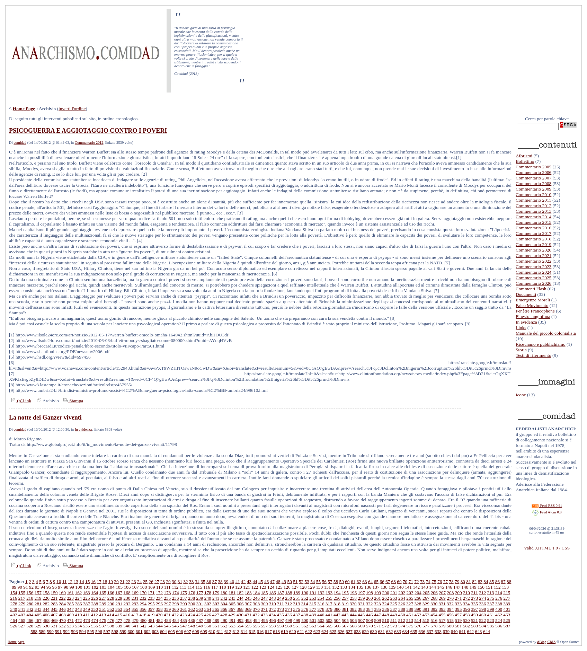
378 (321, 609)
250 (288, 598)
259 (361, 598)
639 (446, 631)
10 (58, 581)
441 (329, 614)
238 (191, 598)
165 (102, 592)
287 (86, 603)
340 (13, 609)
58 (335, 581)
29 (168, 581)
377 (312, 609)
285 (70, 603)
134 (351, 587)
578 (433, 625)
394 (450, 609)
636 (421, 631)
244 (240, 598)
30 (174, 581)
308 (256, 603)
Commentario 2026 (533, 283)
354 (126, 609)
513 (409, 620)
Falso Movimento (532, 305)
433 (264, 614)
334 (466, 603)
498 (288, 620)
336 (482, 603)
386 (385, 609)
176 (191, 592)
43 (249, 581)
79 (457, 581)
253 (312, 598)
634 (405, 631)
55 (318, 581)
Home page (16, 642)
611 (219, 631)
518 (450, 620)
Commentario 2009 (533, 189)
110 (159, 587)
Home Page (24, 108)
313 (296, 603)
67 (387, 581)
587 (506, 625)
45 (260, 581)
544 (159, 625)
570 (369, 625)
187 (280, 592)
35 (203, 581)
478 (127, 620)
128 (303, 587)
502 (321, 620)
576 (418, 625)
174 (175, 592)
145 (440, 587)
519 (458, 620)
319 (344, 603)
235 (167, 598)
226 (94, 598)
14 (81, 581)
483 (167, 620)
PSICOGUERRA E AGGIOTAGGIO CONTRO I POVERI (88, 130)
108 (143, 587)
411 (86, 614)
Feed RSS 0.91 (547, 506)
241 (215, 598)
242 (223, 598)
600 (130, 631)
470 (62, 620)
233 (151, 598)
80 (463, 581)
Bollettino (525, 161)
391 (426, 609)
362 (191, 609)
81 (468, 581)
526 (13, 625)
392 (433, 609)
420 (158, 614)
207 (442, 592)
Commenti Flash (531, 288)
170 (143, 592)
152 (497, 587)
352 (110, 609)
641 (462, 631)
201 (393, 592)
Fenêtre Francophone (535, 311)
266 (418, 598)
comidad (20, 142)
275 (490, 598)
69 (399, 581)
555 (247, 625)
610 (211, 631)
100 (78, 587)
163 (86, 592)
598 (115, 631)
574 (401, 625)
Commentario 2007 (533, 178)
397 (474, 609)
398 (482, 609)
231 (135, 598)
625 (332, 631)
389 (409, 609)
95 (48, 587)
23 (133, 581)
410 (78, 614)
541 (135, 625)
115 (199, 587)
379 (329, 609)
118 (222, 587)
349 (86, 609)
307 (248, 603)
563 (312, 625)
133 (343, 587)
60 (347, 581)
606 (179, 631)
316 (320, 603)
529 (38, 625)
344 (46, 609)
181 (232, 592)
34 (197, 581)
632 (389, 631)
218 (29, 598)
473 (86, 620)
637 (429, 631)
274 (482, 598)
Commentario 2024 (533, 272)
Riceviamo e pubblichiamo (541, 344)
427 (215, 614)
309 (264, 603)
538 (110, 625)
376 (304, 609)
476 (110, 620)
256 (336, 598)
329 (426, 603)
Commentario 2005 (533, 166)
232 (143, 598)
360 (175, 609)
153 (505, 587)
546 (175, 625)
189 (296, 592)
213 (490, 592)
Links (521, 327)
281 (38, 603)
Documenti (526, 294)
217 (21, 598)
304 (224, 603)
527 (21, 625)
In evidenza (83, 429)
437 (296, 614)
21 (122, 581)
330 (433, 603)
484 (175, 620)
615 (252, 631)
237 (183, 598)
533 (70, 625)
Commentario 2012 (89, 142)
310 (272, 603)
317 (329, 603)
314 (304, 603)
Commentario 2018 (533, 238)
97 (60, 587)
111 (167, 587)
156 (29, 592)
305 (232, 603)
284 (62, 603)
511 (393, 620)
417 (134, 614)
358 (159, 609)
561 (296, 625)
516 (433, 620)
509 (377, 620)
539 (118, 625)
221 (54, 598)
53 (307, 581)
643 (478, 631)
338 (498, 603)
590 (50, 631)
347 (70, 609)
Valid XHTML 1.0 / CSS (547, 548)
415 (118, 614)
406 (46, 614)
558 (272, 625)
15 (87, 581)
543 (151, 625)
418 (143, 614)
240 (207, 598)
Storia (521, 349)
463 (506, 614)
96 (54, 587)
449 (393, 614)
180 (224, 592)
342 (29, 609)
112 (175, 587)
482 (159, 620)
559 (280, 625)
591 (58, 631)
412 (94, 614)
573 (393, 625)
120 (238, 587)
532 (62, 625)
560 (288, 625)
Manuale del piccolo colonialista (546, 333)
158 (46, 592)
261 (377, 598)
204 (418, 592)
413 (102, 614)
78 (451, 581)
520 (466, 620)
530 (46, 625)
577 (426, 625)
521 (474, 620)
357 (151, 609)
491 (232, 620)
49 (284, 581)
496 (272, 620)
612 (227, 631)
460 (482, 614)
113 (183, 587)
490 (224, 620)
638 (438, 631)
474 (94, 620)
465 (21, 620)
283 (54, 603)
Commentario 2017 (533, 233)
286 (78, 603)
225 (86, 598)
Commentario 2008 (533, 183)
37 (214, 581)
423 (183, 614)
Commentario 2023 (533, 266)
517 (441, 620)
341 (21, 609)
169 (135, 592)
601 (139, 631)
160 (62, 592)
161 (70, 592)
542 (143, 625)
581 (458, 625)
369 (247, 609)
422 (175, 614)
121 (246, 587)
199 (377, 592)
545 (167, 625)
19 (110, 581)
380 (336, 609)
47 (272, 581)
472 (78, 620)
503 (329, 620)
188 (288, 592)
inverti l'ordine (72, 108)
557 (264, 625)
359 (167, 609)
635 (413, 631)
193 (329, 592)
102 (94, 587)
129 (311, 587)
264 (401, 598)
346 (62, 609)
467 (38, 620)
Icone (521, 394)
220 (46, 598)
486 (191, 620)
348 (78, 609)
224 (78, 598)
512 (401, 620)
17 (99, 581)
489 (215, 620)
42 (243, 581)
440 (320, 614)
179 (215, 592)
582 (466, 625)
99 (72, 587)
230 (126, 598)
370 (256, 609)
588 (33, 631)
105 (119, 587)
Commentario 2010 (533, 194)
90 (20, 587)
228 (110, 598)
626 (341, 631)
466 (29, 620)
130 (319, 587)
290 (110, 603)
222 (62, 598)
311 (280, 603)
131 (327, 587)
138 (384, 587)
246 (256, 598)
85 (491, 581)
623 (316, 631)
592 (66, 631)
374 (288, 609)
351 (102, 609)
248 (272, 598)
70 (405, 581)
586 (498, 625)
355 (135, 609)
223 (70, 598)
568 (353, 625)
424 (191, 614)
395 (458, 609)
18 (105, 581)
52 (301, 581)
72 (416, 581)
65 (376, 581)
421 (167, 614)
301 (199, 603)
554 (240, 625)
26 (151, 581)
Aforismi (524, 155)
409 (70, 614)
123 (262, 587)
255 (329, 598)
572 (385, 625)
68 (393, 581)
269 (442, 598)
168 (127, 592)
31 (180, 581)
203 (410, 592)
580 (450, 625)
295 (151, 603)
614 (244, 631)
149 (473, 587)
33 (191, 581)
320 (353, 603)
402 (13, 614)
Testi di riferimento (533, 355)
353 (118, 609)
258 (353, 598)
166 (110, 592)
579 (442, 625)
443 (344, 614)
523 (490, 620)
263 (393, 598)
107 (135, 587)
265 (409, 598)
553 (232, 625)
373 (280, 609)
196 (353, 592)
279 (21, 603)
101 (86, 587)
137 (376, 587)
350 (94, 609)
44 (254, 581)
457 (458, 614)
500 (304, 620)
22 (128, 581)
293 (135, 603)
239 (199, 598)
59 (341, 581)
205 (426, 592)
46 (266, 581)
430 (240, 614)
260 (369, 598)
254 (321, 598)
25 (145, 581)
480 (143, 620)
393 (442, 609)
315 (312, 603)
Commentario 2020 (533, 250)
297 (167, 603)
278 (13, 603)
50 (289, 581)
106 (127, 587)
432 (256, 614)
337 (490, 603)
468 (46, 620)
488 (207, 620)
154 (13, 592)
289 (102, 603)
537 (102, 625)
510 (385, 620)
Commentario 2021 (533, 255)
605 (171, 631)
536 (94, 625)
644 (486, 631)
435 (280, 614)
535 (86, 625)
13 (76, 581)
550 (207, 625)
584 (482, 625)
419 (151, 614)
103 (102, 587)
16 (93, 581)
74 (428, 581)
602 (147, 631)
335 (474, 603)
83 (480, 581)
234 (159, 598)
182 (240, 592)
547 (183, 625)
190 (304, 592)
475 (102, 620)
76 (439, 581)
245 (247, 598)
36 (208, 581)
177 (199, 592)
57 (330, 581)
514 (417, 620)
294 (143, 603)
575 (409, 625)
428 (223, 614)
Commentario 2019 (533, 244)
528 (29, 625)
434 (272, 614)
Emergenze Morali (533, 299)
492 (240, 620)
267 (426, 598)
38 (220, 581)
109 (151, 587)
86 (497, 581)
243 (232, 598)
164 (94, 592)
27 (156, 581)
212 (482, 592)
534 (78, 625)
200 (385, 592)
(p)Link (20, 400)
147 (456, 587)
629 (365, 631)
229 (118, 598)
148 (464, 587)
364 (207, 609)
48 (278, 581)
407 (54, 614)
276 (498, 598)
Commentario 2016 (533, 227)
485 (183, 620)
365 (215, 609)
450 (401, 614)
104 (111, 587)
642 (470, 631)
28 (162, 581)
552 (223, 625)
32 (185, 581)
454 (433, 614)
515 (426, 620)
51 (295, 581)
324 (385, 603)
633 (397, 631)
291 (118, 603)
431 (247, 614)
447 (377, 614)
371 (264, 609)
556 (256, 625)
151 (489, 587)
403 (21, 614)
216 (13, 598)
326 (401, 603)
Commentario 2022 (533, 261)
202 (401, 592)
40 (232, 581)
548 (191, 625)
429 (232, 614)
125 (278, 587)
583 (474, 625)
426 (207, 614)
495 (264, 620)
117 (214, 587)
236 (175, 598)
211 (474, 592)
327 (409, 603)
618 (276, 631)
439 (312, 614)
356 (143, 609)
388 (401, 609)
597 (106, 631)
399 (490, 609)
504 (337, 620)
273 (474, 598)
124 (270, 587)
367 (232, 609)
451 (409, 614)
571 (377, 625)
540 (126, 625)
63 (364, 581)
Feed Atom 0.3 (547, 512)
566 (336, 625)
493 (248, 620)
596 (98, 631)
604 (163, 631)
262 (385, 598)
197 (361, 592)
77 (445, 581)
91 (25, 587)
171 (151, 592)
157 (38, 592)
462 (498, 614)
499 (296, 620)
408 (62, 614)
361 (183, 609)
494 (256, 620)
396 (466, 609)
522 (482, 620)
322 (369, 603)
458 (466, 614)
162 (78, 592)
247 (264, 598)
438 (304, 614)
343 (38, 609)
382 (353, 609)
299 (183, 603)
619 (284, 631)
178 (207, 592)
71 (411, 581)
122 (254, 587)
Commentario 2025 (533, 277)
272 (466, 598)
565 (329, 625)
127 (295, 587)
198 (369, 592)
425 (199, 614)
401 (506, 609)
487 (199, 620)
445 (361, 614)
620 (292, 631)
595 (90, 631)
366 (223, 609)
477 (118, 620)
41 (237, 581)
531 (54, 625)
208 (450, 592)
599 (122, 631)
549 (199, 625)
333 (458, 603)
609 (203, 631)
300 (191, 603)
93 (37, 587)
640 (454, 631)
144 (432, 587)
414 (110, 614)
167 (118, 592)
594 (82, 631)
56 (324, 581)
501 (312, 620)
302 (207, 603)
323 (377, 603)
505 (345, 620)
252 (304, 598)
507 (361, 620)
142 (416, 587)
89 (14, 587)
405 (38, 614)
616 (260, 631)
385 (377, 609)
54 (312, 581)
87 (503, 581)
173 (167, 592)
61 (353, 581)
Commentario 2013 (533, 211)
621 (300, 631)
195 (345, 592)
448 (385, 614)
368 (240, 609)
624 (324, 631)
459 (474, 614)
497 (280, 620)
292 (127, 603)
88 (509, 581)
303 (215, 603)
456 (450, 614)
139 (392, 587)
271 (458, 598)
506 (353, 620)
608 (195, 631)
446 (369, 614)
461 (490, 614)
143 (424, 587)
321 (361, 603)
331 (441, 603)
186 (272, 592)
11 (64, 581)
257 (345, 598)
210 (466, 592)
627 (349, 631)
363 (199, 609)
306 (240, 603)
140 (400, 587)
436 (288, 614)
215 (506, 592)
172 (159, 592)
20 (116, 581)
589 (41, 631)
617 (268, 631)
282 (46, 603)
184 (256, 592)
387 (393, 609)
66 (382, 581)
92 (31, 587)
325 (393, 603)
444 (353, 614)
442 (336, 614)
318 (336, 603)
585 (490, 625)
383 (361, 609)
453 (426, 614)
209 (458, 592)
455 (441, 614)
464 (13, 620)
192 (321, 592)
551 (215, 625)
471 (70, 620)
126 (287, 587)
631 (381, 631)
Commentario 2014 (533, 216)
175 (183, 592)
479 (135, 620)
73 (422, 581)
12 (70, 581)
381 (345, 609)
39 (226, 581)
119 (230, 587)
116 (206, 587)
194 (337, 592)
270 (450, 598)
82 (474, 581)
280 (29, 603)
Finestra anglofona (533, 316)
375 (296, 609)
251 (296, 598)
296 (159, 603)
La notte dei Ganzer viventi (45, 417)
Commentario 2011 (533, 200)
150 (481, 587)
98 (66, 587)
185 (264, 592)
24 (139, 581)
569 (361, 625)
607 (187, 631)
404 (29, 614)
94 (43, 587)
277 (506, 598)
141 (408, 587)
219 (38, 598)
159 (54, 592)
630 (373, 631)
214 (498, 592)
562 (304, 625)
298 (175, 603)
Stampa (72, 400)
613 (235, 631)
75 (434, 581)
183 (248, 592)
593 (74, 631)
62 (359, 581)
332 (450, 603)
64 (370, 581)
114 (191, 587)
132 (335, 587)
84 (485, 581)
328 (417, 603)
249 (280, 598)
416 (126, 614)
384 (369, 609)
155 (21, 592)
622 (308, 631)
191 (312, 592)
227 (102, 598)
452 (417, 614)
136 (367, 587)
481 (151, 620)
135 (359, 587)
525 (506, 620)
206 (434, 592)
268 (433, 598)
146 (448, 587)
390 (418, 609)
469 (54, 620)
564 (321, 625)
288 (94, 603)
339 (506, 603)
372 (272, 609)
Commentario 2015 (533, 222)
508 (369, 620)
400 (498, 609)
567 (345, 625)
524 (498, 620)
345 (54, 609)
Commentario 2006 (533, 172)
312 (288, 603)
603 (155, 631)
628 (357, 631)
